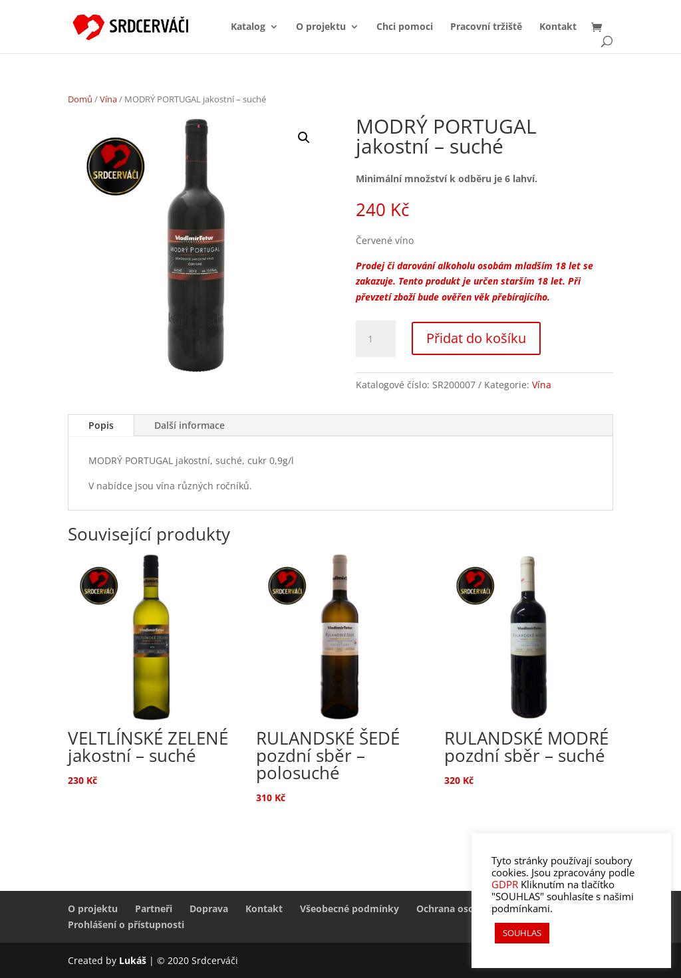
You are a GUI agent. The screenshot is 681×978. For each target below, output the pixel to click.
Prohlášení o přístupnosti (126, 924)
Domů (80, 99)
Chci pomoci (404, 27)
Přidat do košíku (476, 338)
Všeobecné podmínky (349, 908)
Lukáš (134, 960)
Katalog (248, 27)
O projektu (321, 27)
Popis (101, 425)
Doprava (209, 908)
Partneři (153, 908)
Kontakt (558, 27)
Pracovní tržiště (486, 27)
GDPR (504, 884)
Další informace (189, 425)
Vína (108, 99)
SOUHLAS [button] (522, 933)
